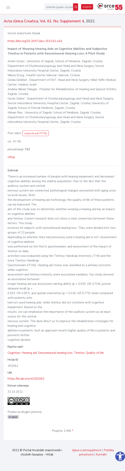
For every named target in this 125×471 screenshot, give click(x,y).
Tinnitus (79, 353)
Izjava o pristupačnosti (86, 450)
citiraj (11, 157)
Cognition (14, 353)
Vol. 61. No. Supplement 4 (62, 21)
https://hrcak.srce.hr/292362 (26, 379)
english (87, 6)
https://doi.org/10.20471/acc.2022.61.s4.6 (35, 41)
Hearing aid (29, 353)
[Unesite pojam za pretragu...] (58, 7)
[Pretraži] (75, 7)
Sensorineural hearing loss (55, 353)
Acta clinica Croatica (21, 21)
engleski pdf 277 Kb (35, 133)
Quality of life (95, 353)
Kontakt (101, 454)
